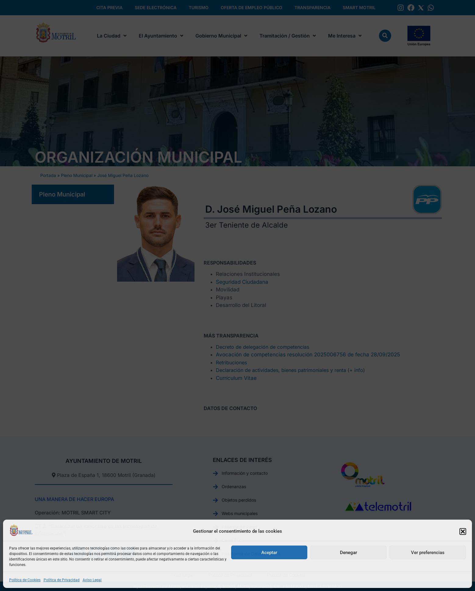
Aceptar (269, 552)
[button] (463, 531)
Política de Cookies (25, 580)
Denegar (348, 552)
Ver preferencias (428, 552)
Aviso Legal (92, 580)
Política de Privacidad (62, 580)
